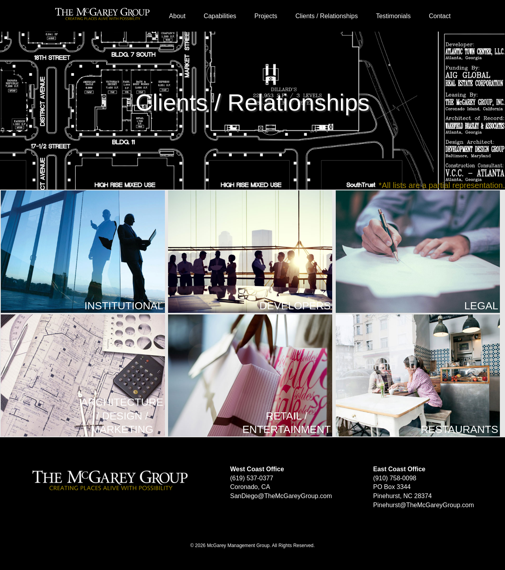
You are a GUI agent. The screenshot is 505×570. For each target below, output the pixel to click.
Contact (440, 16)
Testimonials (393, 16)
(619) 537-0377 (251, 478)
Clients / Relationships (327, 16)
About (177, 16)
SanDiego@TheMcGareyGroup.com (281, 496)
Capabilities (220, 16)
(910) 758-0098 (394, 478)
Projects (265, 16)
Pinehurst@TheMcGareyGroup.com (423, 505)
